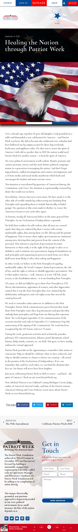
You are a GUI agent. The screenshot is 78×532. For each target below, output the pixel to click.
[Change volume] (63, 527)
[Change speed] (34, 527)
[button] (8, 3)
